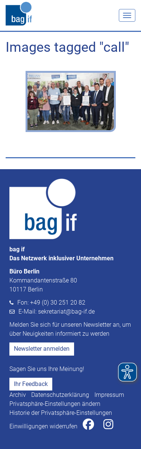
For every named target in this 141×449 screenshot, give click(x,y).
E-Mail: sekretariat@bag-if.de (56, 311)
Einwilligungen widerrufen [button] (43, 426)
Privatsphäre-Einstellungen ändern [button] (54, 403)
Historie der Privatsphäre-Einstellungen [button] (60, 412)
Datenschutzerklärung (60, 394)
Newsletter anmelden (42, 348)
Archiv (17, 394)
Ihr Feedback (31, 383)
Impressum (109, 394)
